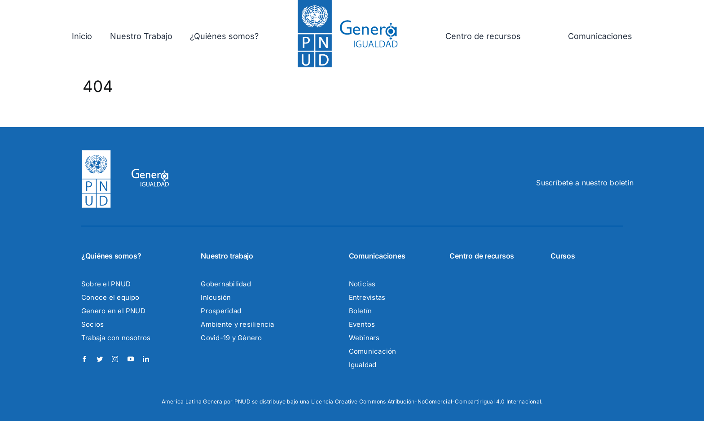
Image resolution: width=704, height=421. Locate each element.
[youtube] (131, 359)
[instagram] (115, 359)
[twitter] (100, 359)
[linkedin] (146, 359)
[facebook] (84, 359)
